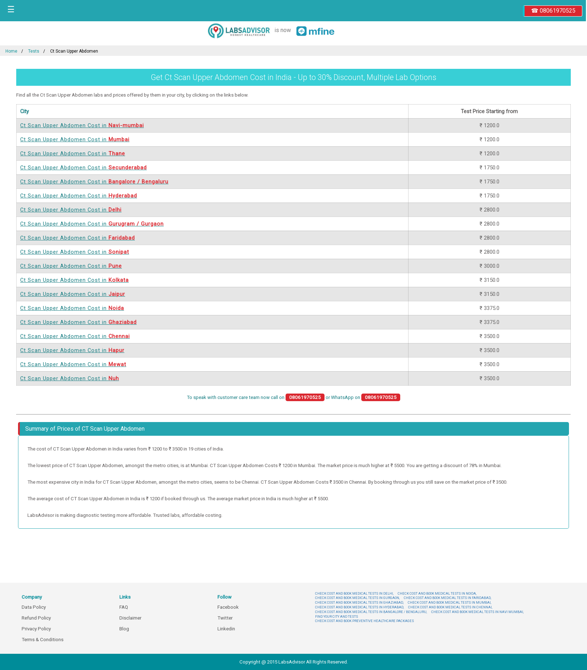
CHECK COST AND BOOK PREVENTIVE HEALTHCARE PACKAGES (364, 621)
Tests (33, 51)
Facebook (228, 607)
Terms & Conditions (42, 639)
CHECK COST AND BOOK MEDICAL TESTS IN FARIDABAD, (447, 598)
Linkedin (226, 628)
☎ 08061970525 (553, 10)
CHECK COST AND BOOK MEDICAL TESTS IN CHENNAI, (450, 607)
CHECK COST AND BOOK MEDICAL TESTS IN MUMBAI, (449, 602)
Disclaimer (130, 618)
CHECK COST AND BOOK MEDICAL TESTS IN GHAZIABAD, (359, 602)
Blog (124, 628)
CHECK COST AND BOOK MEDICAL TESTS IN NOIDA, (437, 593)
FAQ (123, 607)
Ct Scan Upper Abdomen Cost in (82, 125)
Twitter (225, 618)
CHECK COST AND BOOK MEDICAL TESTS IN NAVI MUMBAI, (477, 612)
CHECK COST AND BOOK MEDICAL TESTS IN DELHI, (354, 593)
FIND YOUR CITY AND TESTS (336, 616)
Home (11, 51)
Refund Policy (36, 618)
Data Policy (34, 607)
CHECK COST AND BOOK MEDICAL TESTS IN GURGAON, (357, 598)
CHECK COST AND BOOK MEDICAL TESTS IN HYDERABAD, (359, 607)
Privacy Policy (36, 628)
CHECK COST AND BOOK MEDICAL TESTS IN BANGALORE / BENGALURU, (371, 612)
